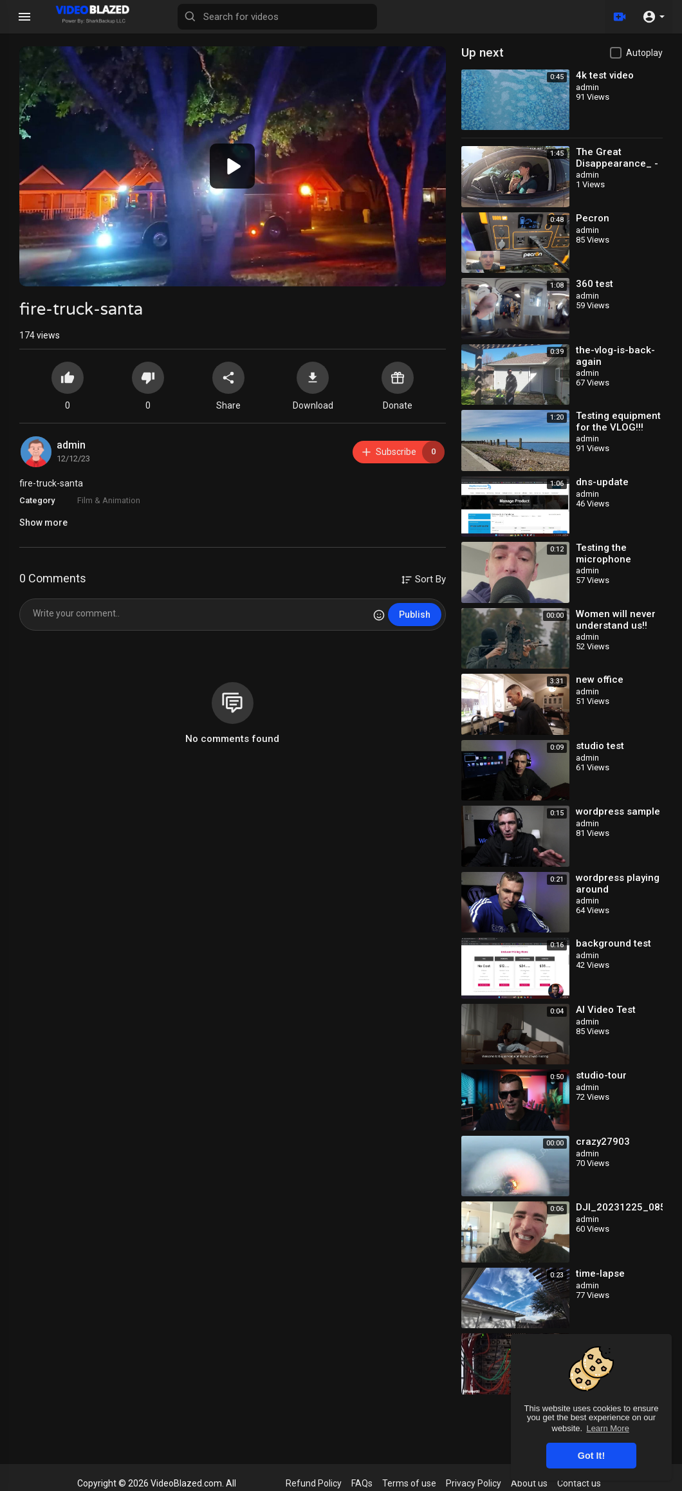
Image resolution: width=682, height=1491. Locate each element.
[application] (232, 166)
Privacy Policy (473, 1483)
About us (529, 1483)
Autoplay (644, 53)
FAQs (362, 1483)
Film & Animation (108, 500)
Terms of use (409, 1483)
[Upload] (619, 16)
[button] (653, 16)
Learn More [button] (607, 1428)
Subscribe (402, 452)
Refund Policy (314, 1483)
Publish (414, 614)
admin (71, 445)
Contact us (579, 1483)
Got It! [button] (591, 1455)
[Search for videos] (277, 17)
